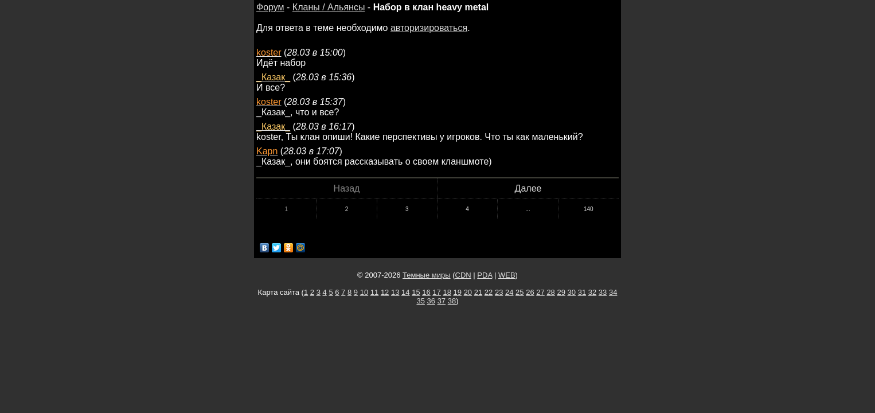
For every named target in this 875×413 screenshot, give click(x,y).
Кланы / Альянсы (328, 7)
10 (364, 292)
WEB (506, 275)
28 (550, 292)
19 (458, 292)
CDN (463, 275)
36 (431, 301)
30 (572, 292)
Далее (528, 188)
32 (592, 292)
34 (613, 292)
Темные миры (427, 275)
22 (489, 292)
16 (426, 292)
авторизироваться (428, 28)
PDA (484, 275)
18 (447, 292)
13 (395, 292)
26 (530, 292)
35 (420, 301)
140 (588, 209)
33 (603, 292)
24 (509, 292)
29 (561, 292)
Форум (270, 7)
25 (519, 292)
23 (499, 292)
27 (540, 292)
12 (385, 292)
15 (416, 292)
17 (436, 292)
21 (478, 292)
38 (452, 301)
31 (582, 292)
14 (405, 292)
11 (374, 292)
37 (442, 301)
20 (468, 292)
